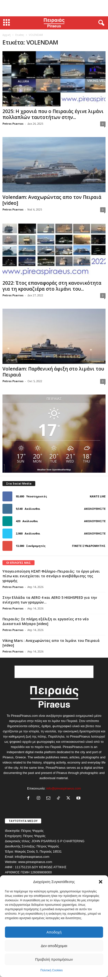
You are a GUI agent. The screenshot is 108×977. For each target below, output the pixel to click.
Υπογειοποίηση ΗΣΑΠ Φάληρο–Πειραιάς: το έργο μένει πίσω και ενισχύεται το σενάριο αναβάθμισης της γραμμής (51, 576)
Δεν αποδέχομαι (54, 946)
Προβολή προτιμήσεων (54, 959)
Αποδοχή (54, 932)
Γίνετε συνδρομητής (89, 546)
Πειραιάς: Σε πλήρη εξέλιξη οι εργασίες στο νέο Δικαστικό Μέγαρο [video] (45, 621)
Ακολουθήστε (95, 509)
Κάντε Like (98, 496)
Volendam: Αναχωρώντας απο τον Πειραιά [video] (51, 200)
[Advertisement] (54, 8)
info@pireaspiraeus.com (63, 788)
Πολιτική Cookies (51, 970)
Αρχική (6, 35)
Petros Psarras (12, 123)
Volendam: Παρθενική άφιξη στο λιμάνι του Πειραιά (53, 372)
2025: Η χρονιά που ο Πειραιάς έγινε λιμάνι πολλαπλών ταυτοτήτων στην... (53, 114)
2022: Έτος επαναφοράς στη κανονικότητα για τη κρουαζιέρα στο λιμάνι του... (51, 286)
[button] (100, 881)
